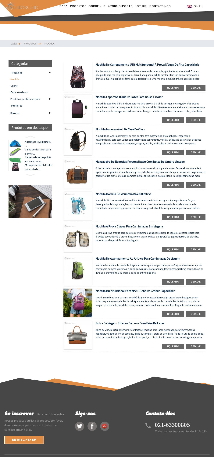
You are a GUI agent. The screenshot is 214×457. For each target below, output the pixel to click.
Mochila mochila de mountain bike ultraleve (123, 194)
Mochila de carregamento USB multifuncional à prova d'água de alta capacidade (147, 64)
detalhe (196, 87)
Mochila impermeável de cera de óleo (120, 129)
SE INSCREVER (24, 440)
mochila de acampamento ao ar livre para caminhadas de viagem (138, 258)
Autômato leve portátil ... (38, 145)
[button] (30, 136)
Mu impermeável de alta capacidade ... (38, 174)
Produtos (79, 5)
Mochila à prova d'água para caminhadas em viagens (129, 226)
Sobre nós (97, 5)
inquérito (173, 87)
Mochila (50, 43)
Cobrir (13, 85)
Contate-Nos (160, 5)
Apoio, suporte (120, 5)
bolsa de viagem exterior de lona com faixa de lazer (130, 323)
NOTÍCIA (141, 5)
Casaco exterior (19, 92)
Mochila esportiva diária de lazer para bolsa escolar (129, 97)
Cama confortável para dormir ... (38, 154)
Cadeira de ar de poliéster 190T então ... (38, 164)
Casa (64, 5)
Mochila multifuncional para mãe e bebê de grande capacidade (135, 291)
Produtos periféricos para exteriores (25, 102)
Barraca (14, 113)
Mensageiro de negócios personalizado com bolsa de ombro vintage (140, 161)
